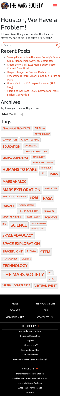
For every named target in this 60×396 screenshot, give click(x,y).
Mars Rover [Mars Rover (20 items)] (51, 188)
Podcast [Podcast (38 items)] (8, 205)
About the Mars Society (30, 331)
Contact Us (45, 317)
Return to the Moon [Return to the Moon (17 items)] (12, 217)
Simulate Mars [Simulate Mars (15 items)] (37, 229)
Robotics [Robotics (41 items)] (51, 217)
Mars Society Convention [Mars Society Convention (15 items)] (14, 197)
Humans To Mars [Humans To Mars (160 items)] (19, 169)
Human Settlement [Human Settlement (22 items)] (43, 162)
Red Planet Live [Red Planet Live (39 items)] (29, 211)
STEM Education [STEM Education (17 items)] (9, 259)
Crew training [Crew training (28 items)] (30, 140)
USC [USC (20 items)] (50, 273)
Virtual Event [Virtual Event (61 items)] (45, 285)
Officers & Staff (30, 345)
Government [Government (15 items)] (38, 157)
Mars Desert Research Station (30, 374)
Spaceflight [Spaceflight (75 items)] (12, 251)
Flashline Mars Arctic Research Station (30, 378)
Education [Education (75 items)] (11, 146)
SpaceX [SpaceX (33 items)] (31, 250)
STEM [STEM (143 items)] (45, 252)
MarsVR (30, 392)
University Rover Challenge (30, 383)
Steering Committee (30, 350)
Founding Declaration (30, 336)
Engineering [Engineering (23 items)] (31, 146)
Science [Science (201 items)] (19, 225)
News (15, 303)
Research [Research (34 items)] (49, 211)
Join (45, 310)
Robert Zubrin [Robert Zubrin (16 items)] (33, 217)
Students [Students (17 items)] (26, 259)
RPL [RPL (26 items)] (4, 224)
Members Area (15, 317)
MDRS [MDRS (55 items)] (34, 197)
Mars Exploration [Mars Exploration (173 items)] (21, 190)
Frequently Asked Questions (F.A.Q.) (30, 359)
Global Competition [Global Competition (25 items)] (36, 151)
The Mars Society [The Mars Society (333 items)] (23, 274)
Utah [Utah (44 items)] (51, 278)
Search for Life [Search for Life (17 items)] (38, 224)
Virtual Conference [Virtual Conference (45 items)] (16, 285)
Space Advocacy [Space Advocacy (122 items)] (17, 235)
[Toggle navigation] (55, 5)
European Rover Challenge (30, 388)
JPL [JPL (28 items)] (43, 173)
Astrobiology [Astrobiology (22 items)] (42, 134)
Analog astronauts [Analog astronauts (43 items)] (16, 128)
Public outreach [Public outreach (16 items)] (26, 205)
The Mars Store (44, 303)
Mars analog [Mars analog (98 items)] (14, 181)
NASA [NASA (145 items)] (47, 198)
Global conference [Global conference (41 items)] (15, 157)
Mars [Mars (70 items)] (54, 174)
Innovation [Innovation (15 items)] (46, 168)
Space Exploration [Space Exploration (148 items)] (21, 243)
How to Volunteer (30, 355)
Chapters (30, 340)
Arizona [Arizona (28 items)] (40, 128)
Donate (15, 310)
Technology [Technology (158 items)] (15, 265)
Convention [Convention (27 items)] (9, 140)
